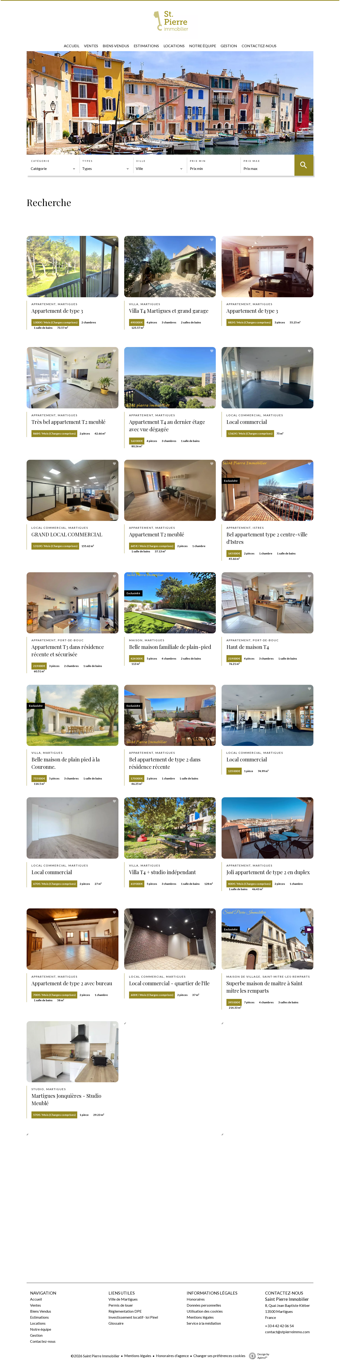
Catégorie (40, 161)
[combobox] (53, 168)
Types (88, 161)
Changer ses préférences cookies (219, 1355)
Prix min (198, 161)
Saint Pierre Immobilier (287, 1299)
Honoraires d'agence (172, 1355)
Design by (258, 1355)
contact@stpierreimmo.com (287, 1332)
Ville (141, 161)
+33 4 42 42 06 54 (279, 1325)
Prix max (252, 161)
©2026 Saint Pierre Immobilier (95, 1356)
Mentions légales (137, 1355)
